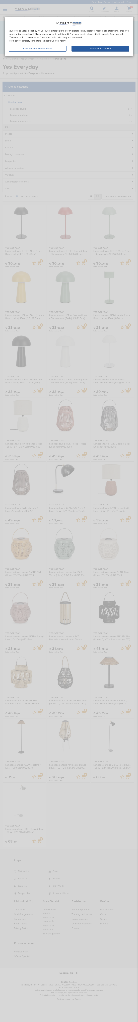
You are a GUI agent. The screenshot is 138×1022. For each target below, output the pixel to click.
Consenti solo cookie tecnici (37, 48)
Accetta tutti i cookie (100, 48)
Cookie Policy (58, 40)
